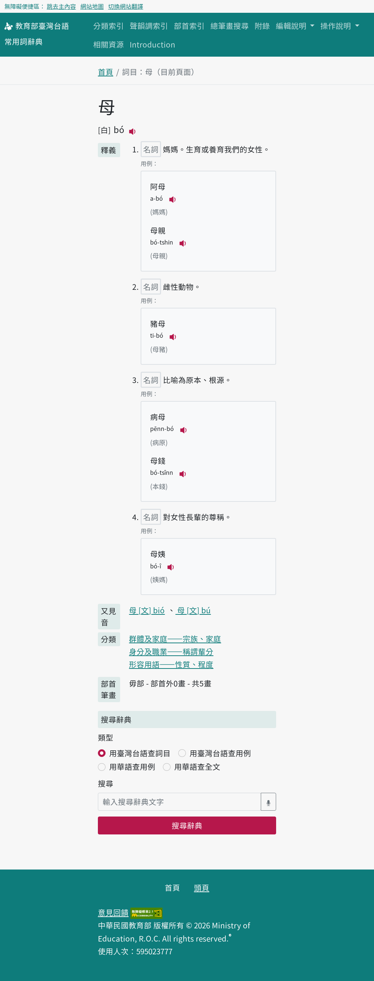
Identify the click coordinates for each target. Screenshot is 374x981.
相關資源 (108, 44)
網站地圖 (92, 6)
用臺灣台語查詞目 (140, 752)
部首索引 (189, 25)
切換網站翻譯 (125, 6)
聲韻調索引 (149, 25)
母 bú (193, 610)
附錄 (262, 25)
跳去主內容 (61, 6)
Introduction (152, 44)
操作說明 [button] (336, 25)
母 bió (147, 610)
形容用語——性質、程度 (171, 664)
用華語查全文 (197, 766)
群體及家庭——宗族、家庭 (175, 638)
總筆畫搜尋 (229, 25)
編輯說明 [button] (292, 25)
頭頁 (201, 887)
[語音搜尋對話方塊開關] (268, 802)
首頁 (105, 71)
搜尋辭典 (187, 825)
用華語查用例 (132, 766)
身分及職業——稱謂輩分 (171, 651)
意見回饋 (113, 912)
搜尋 (105, 783)
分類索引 (108, 25)
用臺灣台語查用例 (220, 752)
